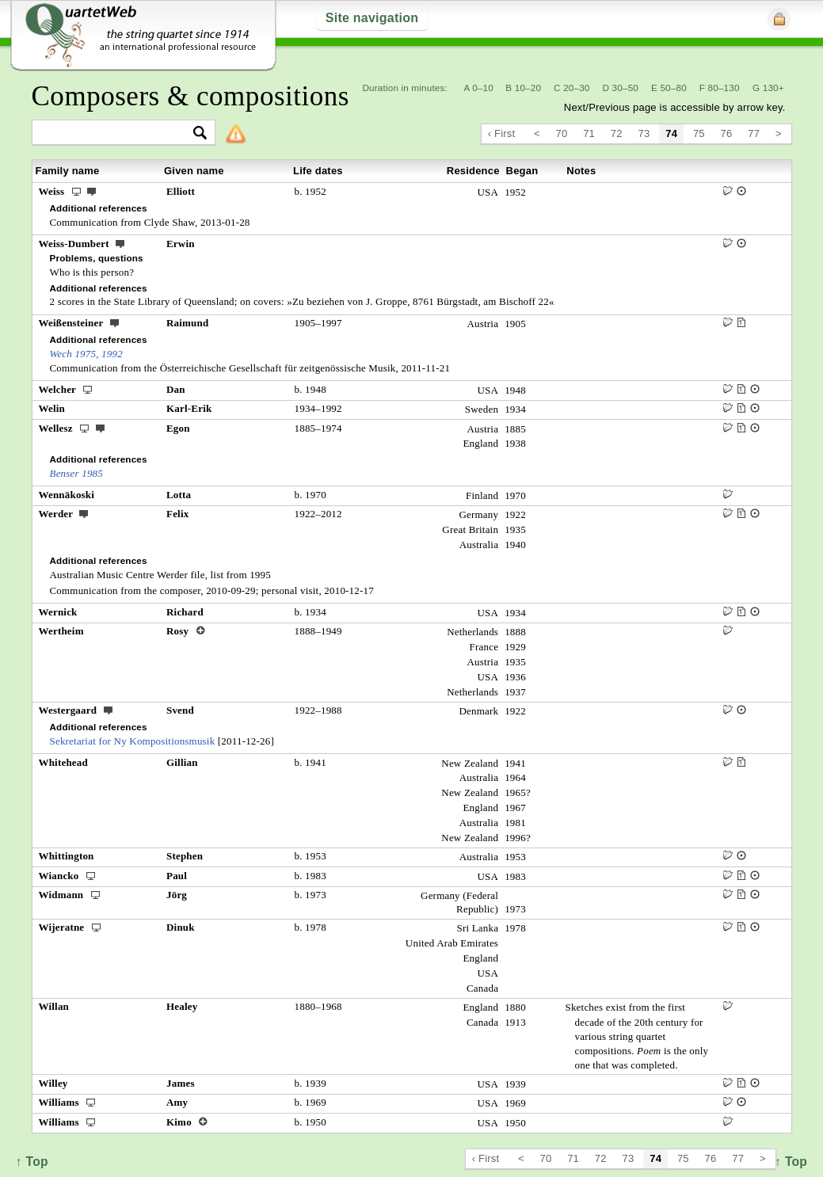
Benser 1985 (77, 473)
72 (617, 133)
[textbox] (116, 133)
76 (727, 133)
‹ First (502, 133)
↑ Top (791, 1161)
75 (699, 133)
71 (589, 133)
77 (754, 133)
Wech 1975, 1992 (86, 354)
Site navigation (372, 18)
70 (562, 133)
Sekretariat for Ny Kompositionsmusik (132, 741)
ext (92, 191)
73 (644, 133)
